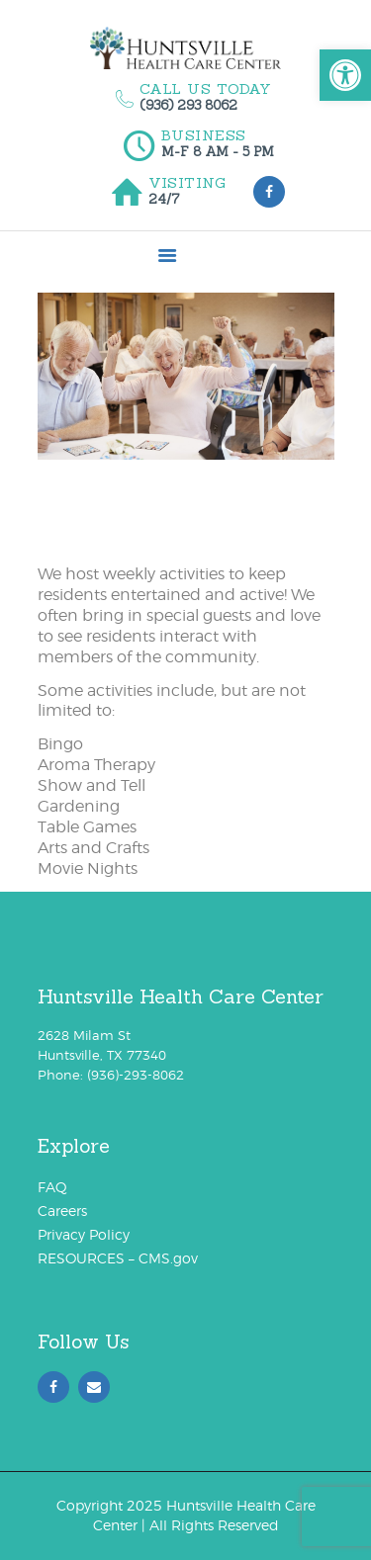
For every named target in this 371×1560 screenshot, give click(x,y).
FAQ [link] (52, 1186)
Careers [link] (62, 1210)
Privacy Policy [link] (84, 1234)
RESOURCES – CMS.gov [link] (118, 1258)
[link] (345, 75)
